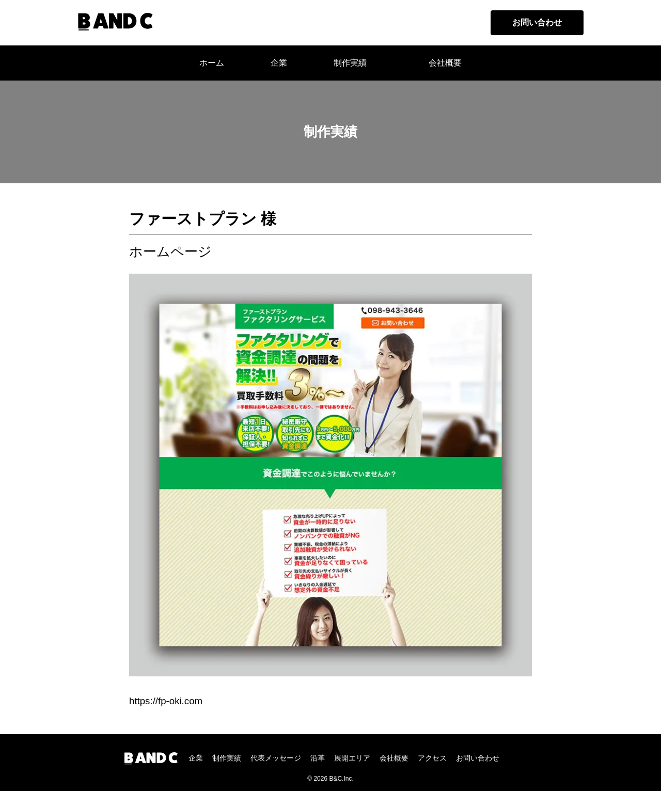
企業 (195, 758)
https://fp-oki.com (165, 700)
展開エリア (352, 758)
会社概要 (445, 62)
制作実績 (350, 62)
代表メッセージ (275, 758)
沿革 (317, 758)
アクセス (432, 758)
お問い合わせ (537, 22)
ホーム (211, 62)
